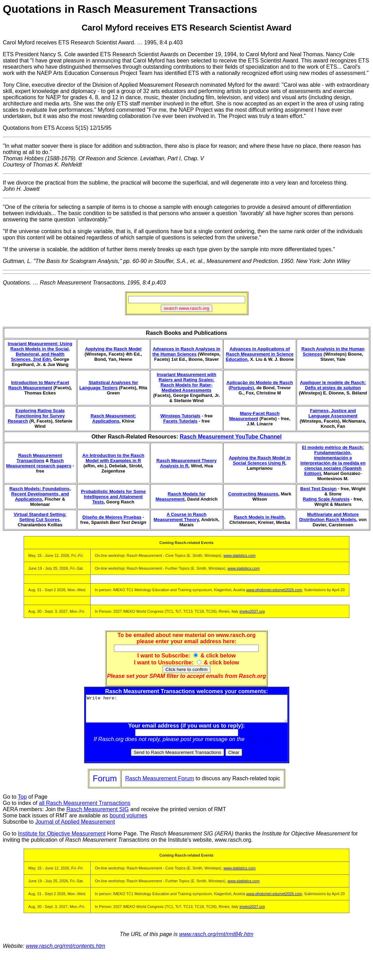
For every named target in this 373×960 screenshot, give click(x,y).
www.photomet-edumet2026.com (274, 590)
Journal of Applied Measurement (75, 827)
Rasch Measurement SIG (97, 814)
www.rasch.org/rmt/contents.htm (65, 951)
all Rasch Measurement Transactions (84, 808)
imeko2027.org (252, 611)
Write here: (187, 711)
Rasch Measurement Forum (159, 784)
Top (22, 802)
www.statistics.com (239, 555)
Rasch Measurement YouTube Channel (230, 437)
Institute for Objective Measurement (62, 839)
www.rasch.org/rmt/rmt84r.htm (216, 939)
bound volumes (128, 821)
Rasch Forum (263, 744)
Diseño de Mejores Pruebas (111, 517)
